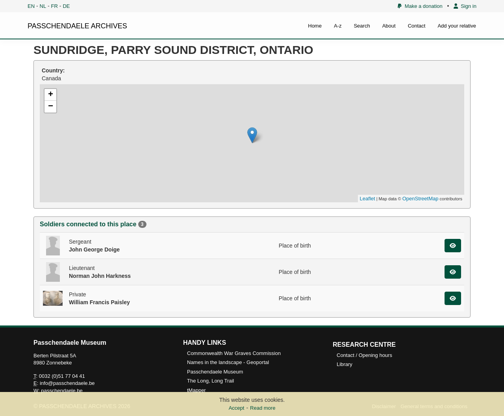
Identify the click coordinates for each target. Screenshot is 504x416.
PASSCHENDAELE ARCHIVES (77, 26)
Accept (237, 408)
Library (344, 364)
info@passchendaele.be (67, 383)
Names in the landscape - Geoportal (228, 362)
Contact (417, 26)
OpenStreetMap (420, 199)
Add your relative (456, 26)
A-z (338, 26)
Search (362, 26)
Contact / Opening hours (364, 355)
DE (66, 6)
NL (43, 6)
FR (54, 6)
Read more (262, 408)
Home (315, 26)
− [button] (50, 107)
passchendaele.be (62, 391)
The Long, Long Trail (210, 381)
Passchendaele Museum (215, 372)
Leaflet (367, 199)
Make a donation (420, 6)
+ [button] (50, 95)
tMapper (196, 390)
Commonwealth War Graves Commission (234, 353)
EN (31, 6)
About (389, 26)
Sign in (465, 6)
